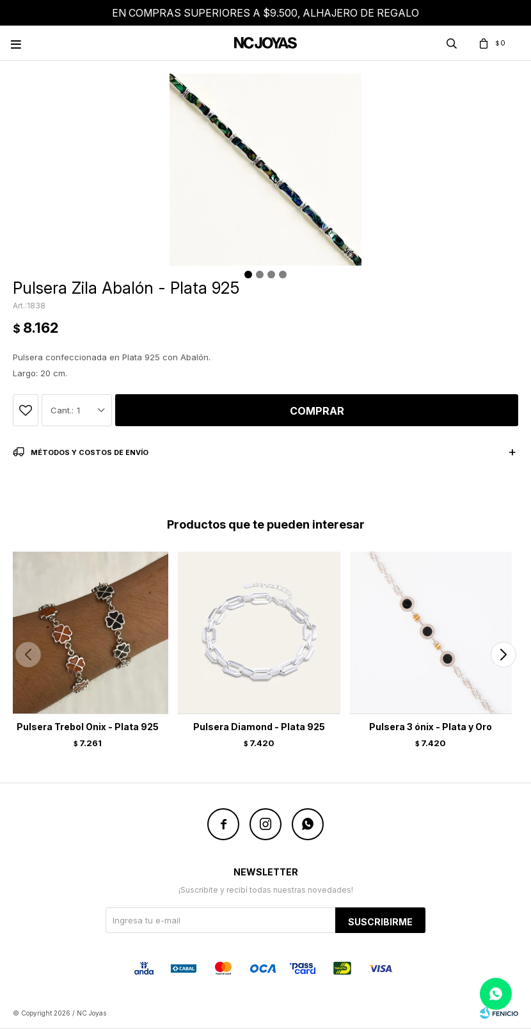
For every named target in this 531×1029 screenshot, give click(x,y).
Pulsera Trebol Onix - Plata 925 (88, 726)
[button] (503, 655)
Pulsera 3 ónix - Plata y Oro (430, 726)
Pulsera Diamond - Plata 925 (259, 726)
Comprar (317, 410)
